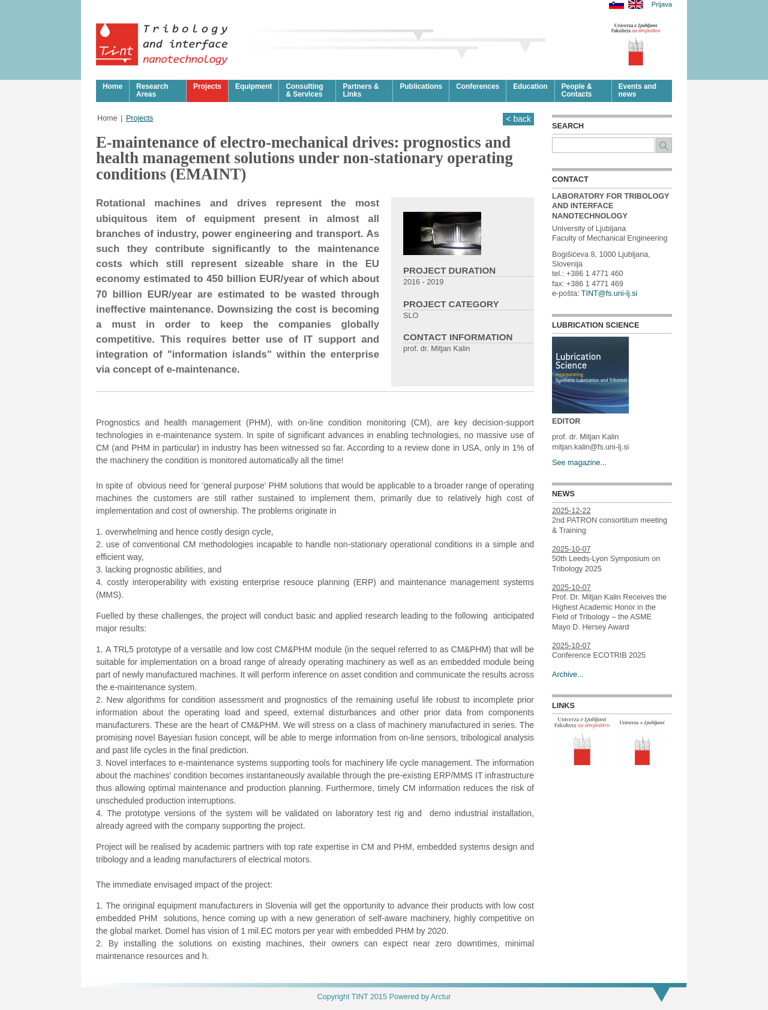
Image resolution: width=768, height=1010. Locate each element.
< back (518, 119)
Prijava (662, 4)
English (635, 4)
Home (107, 118)
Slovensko (616, 4)
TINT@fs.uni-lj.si (609, 293)
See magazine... (579, 462)
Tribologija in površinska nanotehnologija (162, 44)
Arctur (441, 997)
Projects (140, 118)
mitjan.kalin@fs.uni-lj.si (590, 447)
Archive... (568, 674)
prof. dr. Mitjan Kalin (436, 348)
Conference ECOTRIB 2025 (599, 655)
